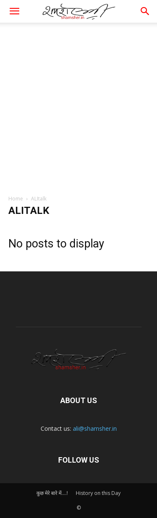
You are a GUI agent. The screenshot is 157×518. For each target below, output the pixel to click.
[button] (145, 11)
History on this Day (98, 493)
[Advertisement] (78, 105)
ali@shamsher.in (95, 428)
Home (15, 198)
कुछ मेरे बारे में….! (52, 493)
